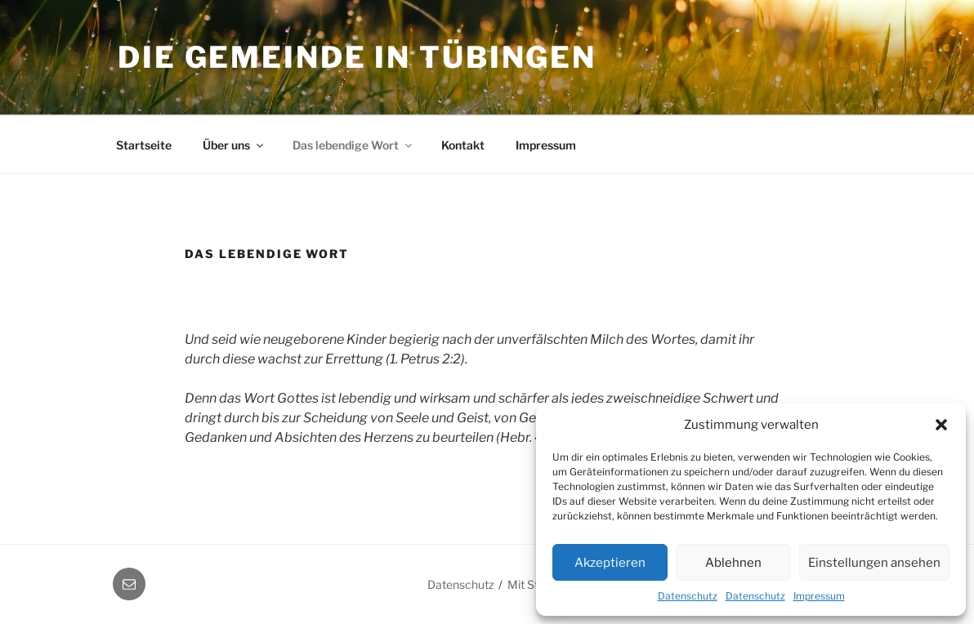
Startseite (144, 145)
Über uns (234, 145)
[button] (941, 425)
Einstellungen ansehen (874, 562)
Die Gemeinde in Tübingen (357, 57)
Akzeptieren (610, 562)
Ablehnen (733, 562)
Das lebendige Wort (353, 145)
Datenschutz (687, 596)
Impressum (819, 596)
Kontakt (463, 145)
